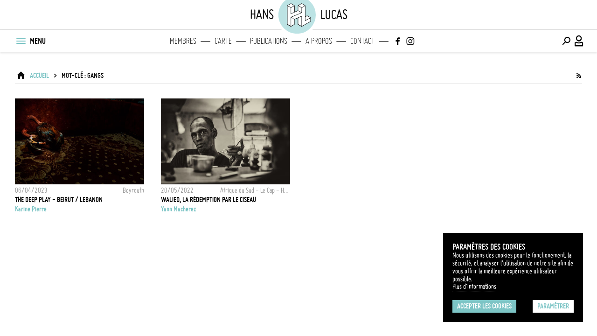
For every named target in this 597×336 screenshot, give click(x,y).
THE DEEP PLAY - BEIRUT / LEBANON (59, 199)
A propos (318, 41)
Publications (268, 41)
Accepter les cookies (484, 306)
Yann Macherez (178, 209)
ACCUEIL (39, 75)
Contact (362, 41)
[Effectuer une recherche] (566, 41)
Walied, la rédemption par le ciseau (208, 199)
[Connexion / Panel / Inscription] (579, 41)
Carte (223, 41)
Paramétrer (553, 306)
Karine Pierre (31, 209)
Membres (183, 41)
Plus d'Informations (474, 286)
